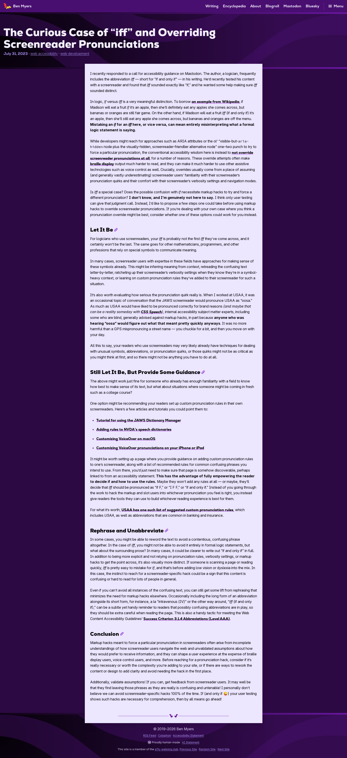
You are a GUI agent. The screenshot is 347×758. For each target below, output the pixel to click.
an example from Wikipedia (215, 101)
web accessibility (44, 53)
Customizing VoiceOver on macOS (125, 438)
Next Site (224, 749)
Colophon (164, 735)
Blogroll (272, 6)
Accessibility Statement (188, 735)
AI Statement (190, 742)
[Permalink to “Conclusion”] (122, 634)
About (255, 6)
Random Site (207, 749)
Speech (151, 312)
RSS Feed (149, 735)
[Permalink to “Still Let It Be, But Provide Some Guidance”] (203, 372)
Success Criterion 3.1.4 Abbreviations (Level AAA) (186, 618)
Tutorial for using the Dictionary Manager (138, 420)
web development (74, 53)
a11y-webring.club (166, 749)
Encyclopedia (234, 6)
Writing (211, 6)
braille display (102, 164)
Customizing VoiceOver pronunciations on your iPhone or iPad (150, 448)
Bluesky (312, 6)
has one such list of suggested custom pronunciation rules (177, 510)
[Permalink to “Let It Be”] (116, 229)
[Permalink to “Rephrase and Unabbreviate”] (167, 530)
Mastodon (292, 6)
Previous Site (188, 749)
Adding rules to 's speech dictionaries (133, 429)
